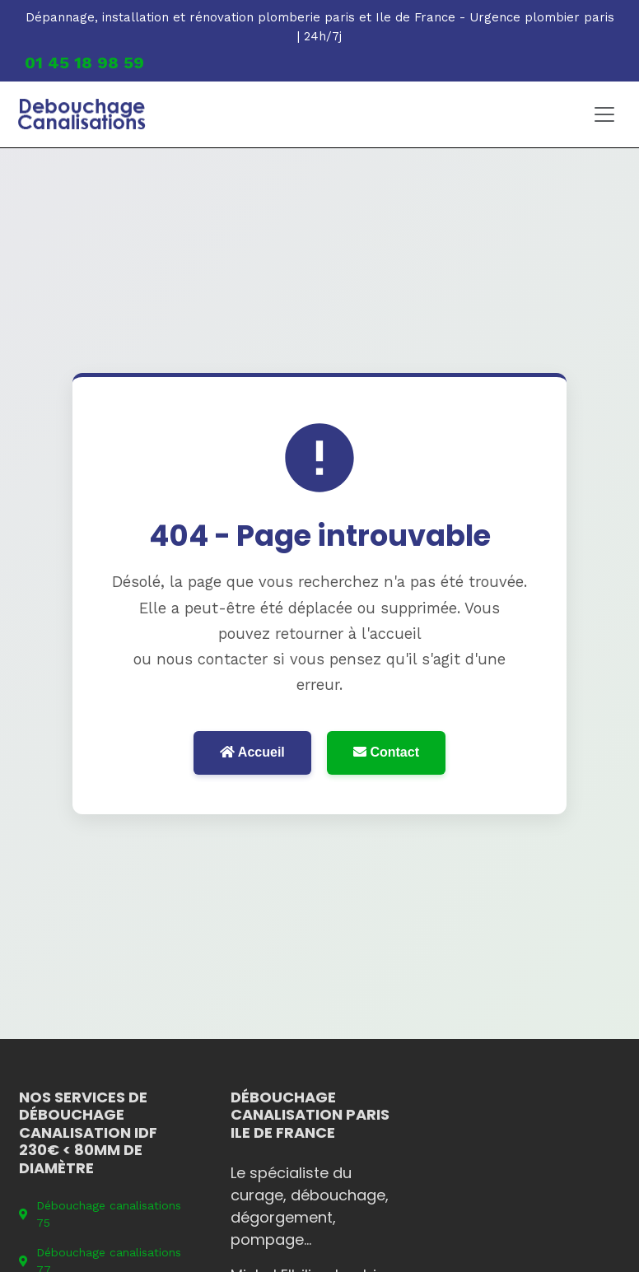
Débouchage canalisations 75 (100, 1214)
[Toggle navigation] (604, 114)
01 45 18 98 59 (84, 62)
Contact (386, 752)
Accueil (252, 752)
